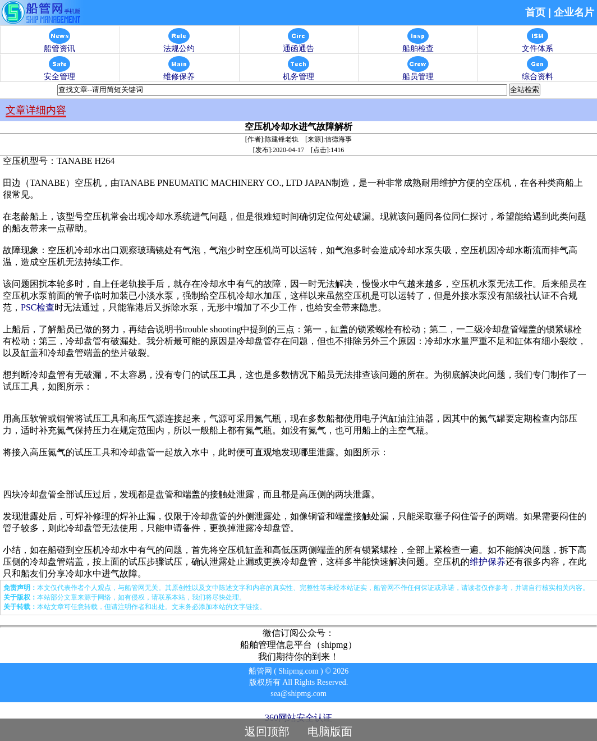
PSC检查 (37, 307)
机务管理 (298, 73)
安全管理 (59, 73)
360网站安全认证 (298, 717)
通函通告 (298, 45)
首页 (535, 12)
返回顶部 (267, 731)
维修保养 (179, 73)
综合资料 (537, 73)
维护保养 (488, 561)
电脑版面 (329, 731)
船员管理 (418, 73)
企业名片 (574, 12)
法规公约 (179, 45)
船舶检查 (418, 45)
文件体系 (537, 45)
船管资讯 (59, 45)
